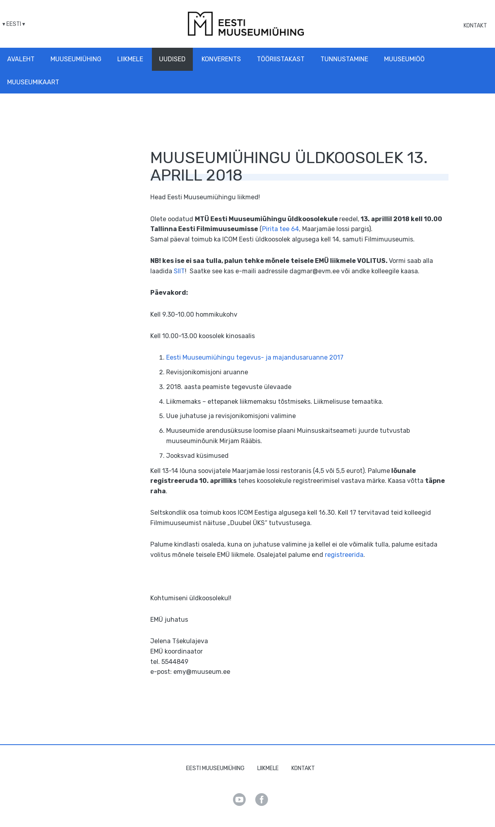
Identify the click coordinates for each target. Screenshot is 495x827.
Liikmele (130, 59)
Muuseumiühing (75, 59)
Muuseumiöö (404, 59)
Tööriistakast (281, 59)
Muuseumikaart (33, 82)
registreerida (344, 554)
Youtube (239, 799)
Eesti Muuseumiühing (215, 768)
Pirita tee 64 (280, 229)
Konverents (221, 59)
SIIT (179, 271)
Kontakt (475, 25)
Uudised (172, 59)
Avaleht (21, 59)
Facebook (261, 799)
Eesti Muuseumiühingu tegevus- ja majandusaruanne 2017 (255, 357)
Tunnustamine (344, 59)
